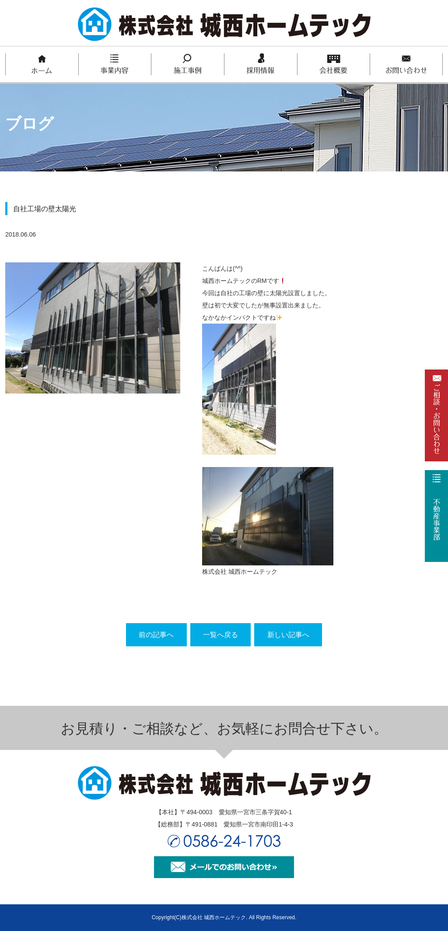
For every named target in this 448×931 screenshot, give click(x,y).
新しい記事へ (290, 634)
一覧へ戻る (220, 634)
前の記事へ (154, 634)
